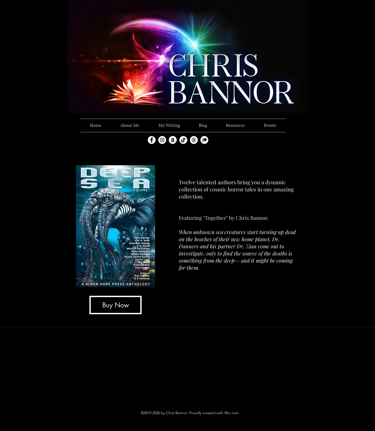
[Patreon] (204, 140)
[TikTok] (183, 140)
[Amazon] (173, 140)
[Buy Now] (115, 305)
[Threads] (194, 140)
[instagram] (162, 140)
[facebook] (152, 140)
